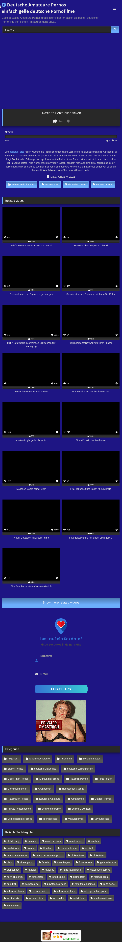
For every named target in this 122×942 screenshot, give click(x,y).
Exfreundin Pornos (49, 778)
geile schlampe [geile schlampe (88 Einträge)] (108, 862)
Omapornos (77, 798)
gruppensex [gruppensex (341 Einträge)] (13, 869)
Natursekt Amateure (49, 798)
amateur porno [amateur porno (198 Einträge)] (53, 841)
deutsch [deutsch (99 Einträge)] (89, 848)
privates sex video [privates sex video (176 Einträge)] (56, 884)
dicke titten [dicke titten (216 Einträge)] (98, 855)
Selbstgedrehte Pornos (20, 818)
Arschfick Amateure (39, 758)
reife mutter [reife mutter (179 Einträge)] (109, 884)
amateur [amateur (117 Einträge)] (32, 841)
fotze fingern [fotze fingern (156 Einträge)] (63, 862)
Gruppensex (44, 788)
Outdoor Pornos (103, 798)
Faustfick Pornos (79, 778)
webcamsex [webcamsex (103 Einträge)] (13, 905)
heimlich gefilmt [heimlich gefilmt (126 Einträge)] (15, 877)
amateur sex (50, 184)
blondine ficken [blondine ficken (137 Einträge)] (68, 848)
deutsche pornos (75, 184)
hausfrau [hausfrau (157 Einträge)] (49, 869)
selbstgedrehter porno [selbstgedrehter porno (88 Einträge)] (95, 891)
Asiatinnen (66, 758)
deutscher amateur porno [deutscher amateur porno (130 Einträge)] (49, 855)
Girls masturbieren (17, 788)
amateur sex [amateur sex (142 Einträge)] (75, 841)
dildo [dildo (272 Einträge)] (9, 862)
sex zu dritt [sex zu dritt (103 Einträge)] (58, 898)
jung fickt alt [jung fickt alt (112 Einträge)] (58, 877)
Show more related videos (61, 602)
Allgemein (13, 758)
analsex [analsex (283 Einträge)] (95, 841)
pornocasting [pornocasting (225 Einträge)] (32, 884)
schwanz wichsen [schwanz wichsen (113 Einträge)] (66, 891)
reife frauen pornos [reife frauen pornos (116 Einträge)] (85, 884)
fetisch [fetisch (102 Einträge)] (45, 862)
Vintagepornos (76, 818)
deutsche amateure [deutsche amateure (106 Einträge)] (17, 855)
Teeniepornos (50, 818)
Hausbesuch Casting (73, 788)
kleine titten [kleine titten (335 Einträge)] (79, 877)
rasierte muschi (102, 184)
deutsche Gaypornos (45, 768)
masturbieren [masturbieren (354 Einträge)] (101, 877)
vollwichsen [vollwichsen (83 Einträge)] (79, 898)
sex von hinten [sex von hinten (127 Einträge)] (36, 898)
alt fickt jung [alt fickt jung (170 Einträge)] (13, 841)
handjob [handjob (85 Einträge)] (32, 869)
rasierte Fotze (17, 151)
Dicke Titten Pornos (18, 778)
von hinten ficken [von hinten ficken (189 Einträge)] (103, 898)
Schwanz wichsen (81, 808)
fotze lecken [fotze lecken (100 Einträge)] (85, 862)
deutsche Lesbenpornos (80, 768)
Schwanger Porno (51, 808)
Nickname (46, 655)
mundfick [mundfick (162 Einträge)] (11, 884)
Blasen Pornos (15, 768)
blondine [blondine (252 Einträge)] (47, 848)
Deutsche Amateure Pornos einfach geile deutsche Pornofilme (38, 8)
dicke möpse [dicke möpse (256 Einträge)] (77, 855)
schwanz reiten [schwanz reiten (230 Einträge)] (40, 891)
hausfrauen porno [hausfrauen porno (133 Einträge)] (72, 869)
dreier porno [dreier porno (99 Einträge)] (27, 862)
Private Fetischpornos (21, 184)
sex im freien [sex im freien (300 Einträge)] (13, 898)
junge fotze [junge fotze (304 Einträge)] (37, 877)
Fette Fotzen (105, 778)
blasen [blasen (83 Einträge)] (30, 848)
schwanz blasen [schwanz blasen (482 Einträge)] (15, 891)
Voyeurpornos (102, 818)
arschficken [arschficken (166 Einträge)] (13, 848)
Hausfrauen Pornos (18, 798)
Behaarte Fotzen (91, 758)
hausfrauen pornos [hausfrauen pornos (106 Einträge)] (100, 869)
